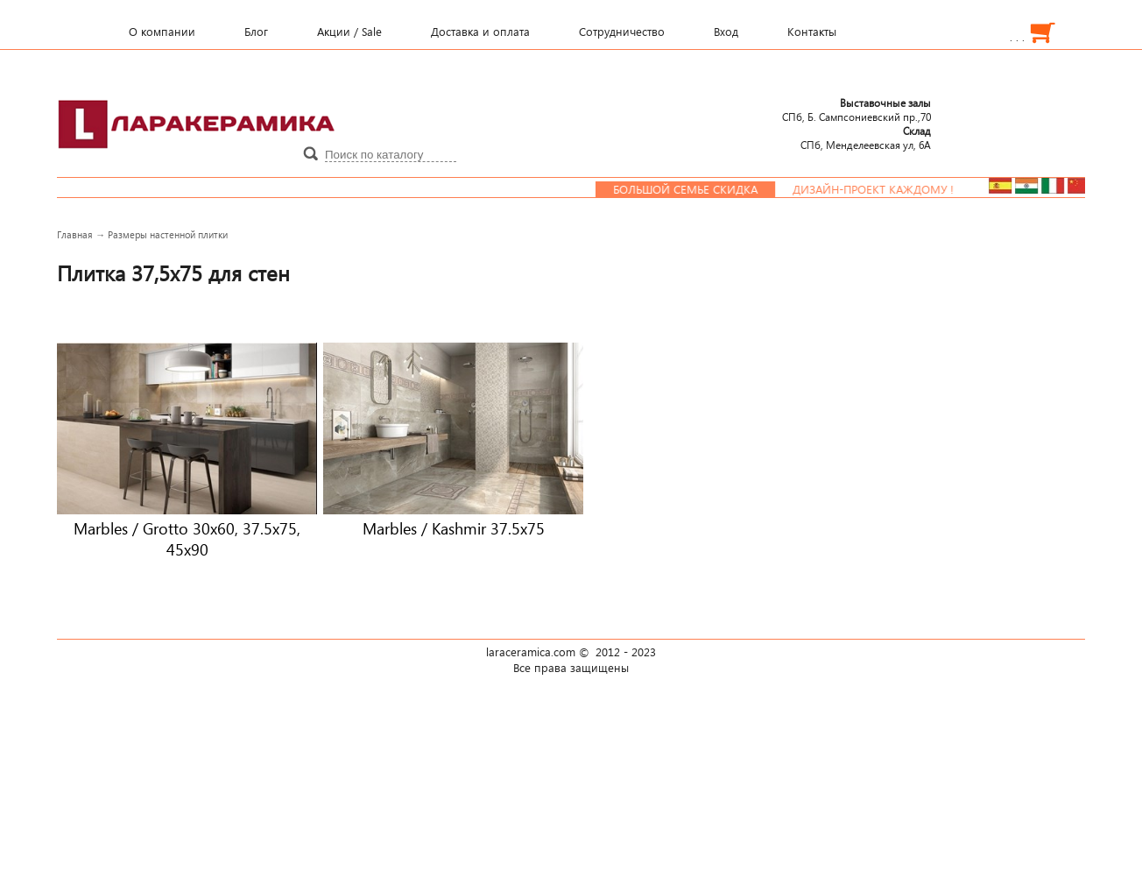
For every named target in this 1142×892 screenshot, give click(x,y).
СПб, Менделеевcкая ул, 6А (865, 138)
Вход (726, 31)
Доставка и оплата (480, 31)
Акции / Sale (349, 31)
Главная (75, 234)
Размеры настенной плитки (168, 234)
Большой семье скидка (692, 189)
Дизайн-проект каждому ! (880, 189)
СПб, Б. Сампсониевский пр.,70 (856, 110)
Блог (256, 31)
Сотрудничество (622, 31)
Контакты (811, 31)
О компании (162, 31)
